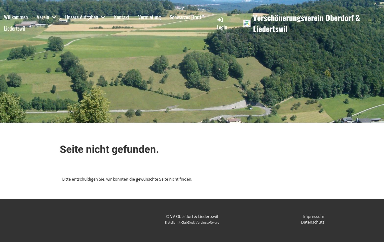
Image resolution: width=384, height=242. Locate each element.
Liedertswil (14, 28)
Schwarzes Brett (186, 17)
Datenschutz (312, 222)
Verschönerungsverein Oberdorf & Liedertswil (306, 23)
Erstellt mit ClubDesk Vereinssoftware (192, 222)
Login (222, 23)
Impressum (313, 216)
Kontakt (121, 17)
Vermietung (149, 17)
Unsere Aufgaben (85, 17)
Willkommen (16, 17)
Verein (46, 17)
